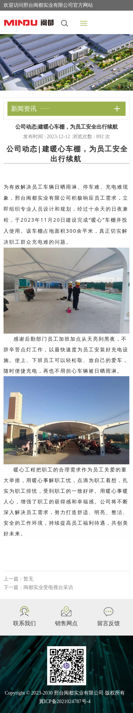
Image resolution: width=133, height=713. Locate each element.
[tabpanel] (66, 62)
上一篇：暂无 (18, 579)
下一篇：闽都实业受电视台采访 (38, 587)
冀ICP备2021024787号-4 (64, 701)
